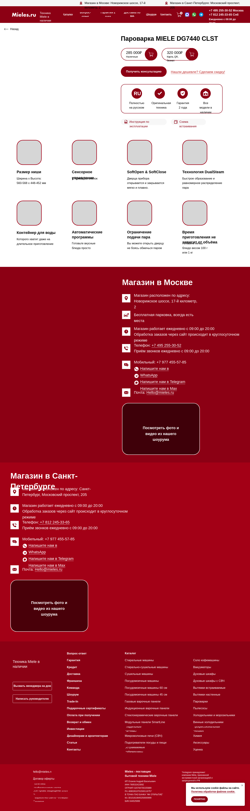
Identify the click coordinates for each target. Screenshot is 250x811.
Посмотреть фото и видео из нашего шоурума (161, 434)
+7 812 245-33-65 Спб (224, 14)
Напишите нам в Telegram (162, 382)
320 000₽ (175, 52)
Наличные (132, 56)
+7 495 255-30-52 (166, 345)
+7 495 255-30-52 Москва (226, 10)
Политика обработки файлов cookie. (213, 791)
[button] (144, 71)
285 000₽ (134, 52)
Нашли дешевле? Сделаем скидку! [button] (198, 72)
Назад (14, 29)
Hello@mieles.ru (160, 392)
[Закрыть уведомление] (242, 785)
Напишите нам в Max (158, 388)
